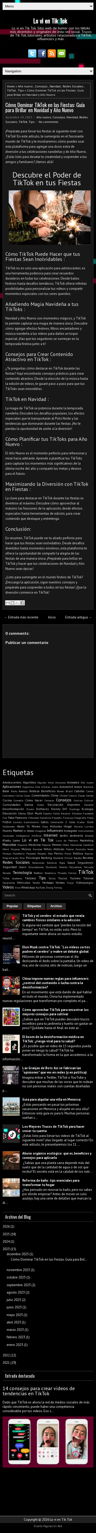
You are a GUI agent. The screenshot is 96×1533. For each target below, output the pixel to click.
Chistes (64, 795)
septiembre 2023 (19, 1285)
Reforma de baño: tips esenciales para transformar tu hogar (50, 1182)
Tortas (52, 878)
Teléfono (38, 873)
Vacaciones (9, 882)
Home (11, 86)
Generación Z (59, 822)
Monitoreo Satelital (81, 845)
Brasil (69, 791)
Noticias (59, 849)
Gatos (45, 822)
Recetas (88, 858)
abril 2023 (14, 1322)
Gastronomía (31, 822)
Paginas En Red (52, 1526)
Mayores (22, 845)
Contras (78, 800)
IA (25, 831)
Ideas (30, 831)
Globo (72, 822)
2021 (6, 1363)
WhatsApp (28, 887)
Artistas (45, 787)
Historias (56, 826)
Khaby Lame (11, 840)
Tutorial (88, 878)
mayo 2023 (15, 1315)
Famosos (21, 818)
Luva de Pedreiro (67, 840)
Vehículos (23, 882)
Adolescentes (12, 782)
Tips (21, 90)
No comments (48, 122)
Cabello (79, 791)
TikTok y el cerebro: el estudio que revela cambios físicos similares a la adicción (53, 918)
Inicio (52, 617)
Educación (10, 813)
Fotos (90, 818)
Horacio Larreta (84, 826)
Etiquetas (34, 906)
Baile (6, 791)
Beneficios (48, 791)
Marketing (86, 840)
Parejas (7, 853)
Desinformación (13, 809)
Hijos (45, 826)
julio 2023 (14, 1300)
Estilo (56, 813)
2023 (6, 1249)
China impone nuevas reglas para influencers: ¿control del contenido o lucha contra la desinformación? (55, 982)
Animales (73, 782)
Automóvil (66, 787)
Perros (58, 853)
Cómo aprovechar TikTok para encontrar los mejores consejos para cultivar (55, 1012)
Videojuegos (84, 882)
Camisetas (8, 795)
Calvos (89, 791)
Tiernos (72, 873)
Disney (55, 809)
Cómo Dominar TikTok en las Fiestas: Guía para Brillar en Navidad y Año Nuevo (45, 107)
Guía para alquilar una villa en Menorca (51, 1099)
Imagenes (40, 831)
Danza (29, 804)
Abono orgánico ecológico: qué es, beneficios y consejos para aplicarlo (56, 1155)
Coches (89, 795)
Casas (27, 795)
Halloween (9, 826)
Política (78, 853)
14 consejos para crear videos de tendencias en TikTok (39, 1391)
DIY (64, 809)
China (54, 795)
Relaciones (38, 863)
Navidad (55, 86)
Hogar (68, 826)
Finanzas (68, 818)
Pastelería (19, 853)
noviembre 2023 (18, 1270)
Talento (63, 867)
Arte (37, 787)
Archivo (56, 906)
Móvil (6, 849)
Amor (51, 782)
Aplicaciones (12, 787)
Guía (90, 822)
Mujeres (15, 849)
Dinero (30, 809)
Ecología (87, 809)
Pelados (41, 853)
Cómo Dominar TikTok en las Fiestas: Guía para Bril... (49, 1259)
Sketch (22, 867)
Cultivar (88, 800)
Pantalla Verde (85, 849)
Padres (70, 849)
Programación (11, 858)
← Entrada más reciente (21, 617)
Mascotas (9, 845)
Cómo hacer (33, 800)
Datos (40, 804)
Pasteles (31, 853)
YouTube (40, 887)
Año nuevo (25, 86)
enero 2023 (15, 1345)
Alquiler (41, 782)
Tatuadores (75, 867)
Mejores (46, 845)
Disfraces (42, 809)
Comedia (18, 800)
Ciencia (73, 795)
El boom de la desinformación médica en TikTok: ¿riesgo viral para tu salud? (53, 1039)
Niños (48, 849)
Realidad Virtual (62, 858)
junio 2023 (14, 1307)
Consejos (41, 86)
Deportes (73, 804)
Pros (22, 858)
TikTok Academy (12, 878)
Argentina (28, 787)
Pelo (50, 853)
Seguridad (10, 867)
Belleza (34, 791)
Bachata (88, 787)
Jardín (64, 835)
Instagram (70, 831)
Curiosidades (11, 804)
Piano (68, 853)
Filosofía (57, 818)
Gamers (17, 822)
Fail (5, 818)
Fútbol (7, 822)
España (47, 813)
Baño (14, 791)
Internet (51, 835)
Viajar (70, 882)
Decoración (55, 804)
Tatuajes (88, 867)
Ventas (60, 882)
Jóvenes (89, 835)
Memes (57, 845)
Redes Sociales (73, 86)
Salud (71, 863)
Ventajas (48, 882)
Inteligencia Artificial (28, 835)
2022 (6, 1355)
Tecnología (22, 872)
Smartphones (36, 867)
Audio (55, 787)
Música (26, 849)
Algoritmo (29, 782)
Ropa (62, 863)
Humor (18, 830)
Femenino (45, 818)
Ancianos (60, 782)
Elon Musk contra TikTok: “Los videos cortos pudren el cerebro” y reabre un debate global (56, 949)
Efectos (22, 813)
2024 (6, 1241)
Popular (88, 853)
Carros (19, 795)
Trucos (62, 878)
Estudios (77, 813)
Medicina (34, 845)
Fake (11, 818)
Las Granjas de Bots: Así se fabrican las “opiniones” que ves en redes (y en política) (54, 1070)
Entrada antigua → (78, 617)
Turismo (75, 878)
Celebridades (40, 795)
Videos (8, 887)
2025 (6, 1234)
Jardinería (76, 835)
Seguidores (85, 863)
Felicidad (33, 818)
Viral (17, 887)
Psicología (33, 858)
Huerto (7, 831)
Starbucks (51, 867)
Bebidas (23, 791)
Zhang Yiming (54, 887)
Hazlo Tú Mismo (28, 826)
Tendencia (50, 873)
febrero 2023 (16, 1337)
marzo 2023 (15, 1330)
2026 (6, 1226)
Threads (62, 873)
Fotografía (80, 818)
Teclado (7, 873)
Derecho (88, 804)
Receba (78, 858)
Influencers (55, 830)
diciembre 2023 (18, 1254)
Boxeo (60, 791)
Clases (81, 795)
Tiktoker (30, 878)
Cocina (7, 800)
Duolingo (74, 809)
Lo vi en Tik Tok (50, 20)
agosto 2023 (16, 1292)
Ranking (46, 858)
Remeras (52, 863)
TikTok (11, 90)
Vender (36, 882)
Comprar (49, 800)
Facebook (88, 813)
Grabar (81, 822)
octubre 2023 (16, 1277)
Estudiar (66, 813)
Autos (78, 787)
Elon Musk (34, 813)
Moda (66, 845)
